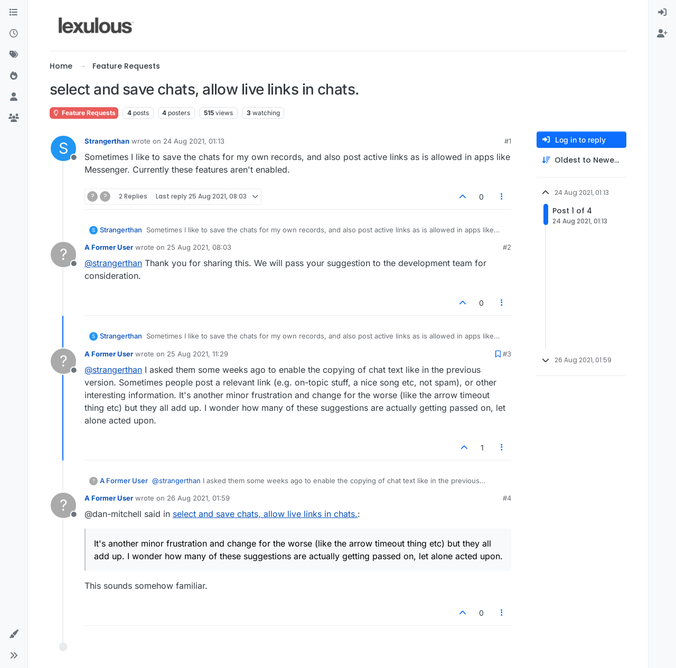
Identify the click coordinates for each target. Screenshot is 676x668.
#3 (507, 354)
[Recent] (13, 33)
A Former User (108, 247)
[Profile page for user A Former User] (63, 254)
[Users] (13, 97)
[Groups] (13, 118)
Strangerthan (106, 141)
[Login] (662, 12)
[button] (13, 634)
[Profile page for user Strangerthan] (63, 148)
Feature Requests (84, 113)
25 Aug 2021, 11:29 (197, 354)
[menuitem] (662, 12)
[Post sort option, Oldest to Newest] (581, 160)
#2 (507, 247)
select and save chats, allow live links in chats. (265, 514)
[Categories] (13, 12)
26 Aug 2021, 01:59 (198, 498)
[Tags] (13, 54)
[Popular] (13, 76)
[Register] (662, 33)
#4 (507, 498)
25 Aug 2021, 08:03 (199, 247)
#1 (507, 141)
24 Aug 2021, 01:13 (193, 141)
